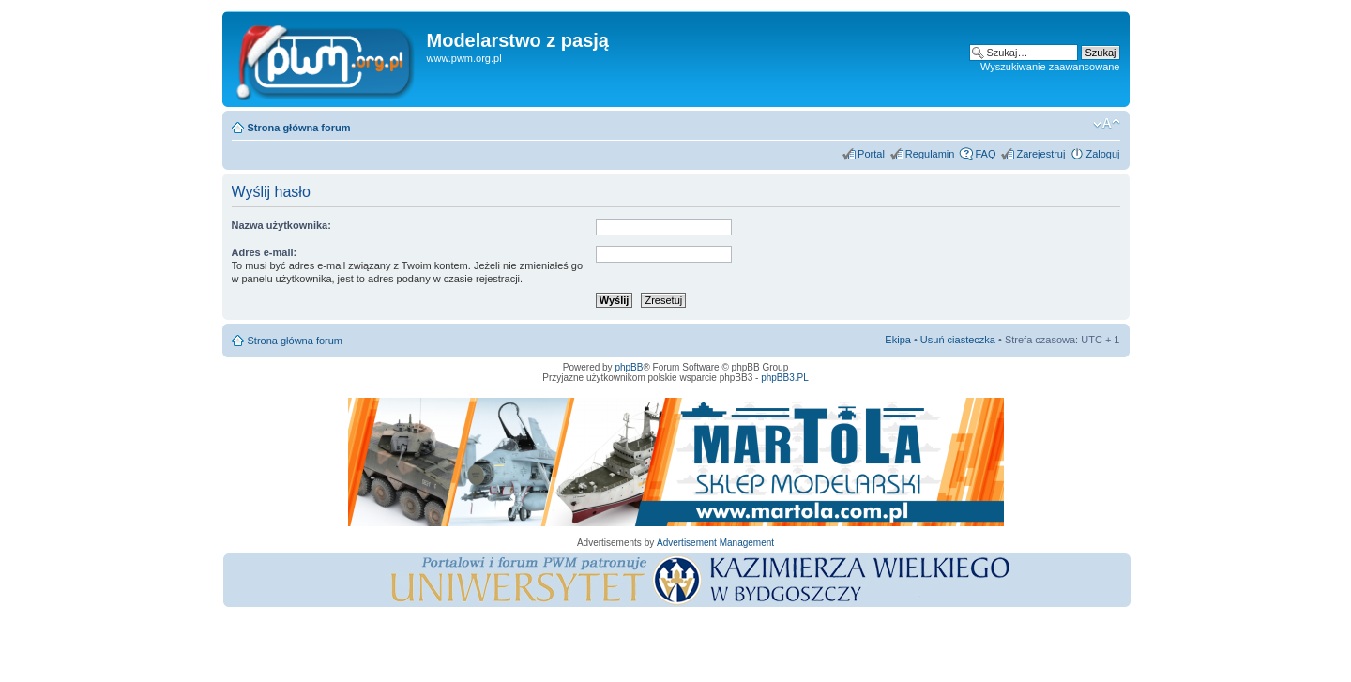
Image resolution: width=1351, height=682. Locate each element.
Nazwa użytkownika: (281, 225)
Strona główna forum (299, 127)
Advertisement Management (715, 543)
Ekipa (898, 339)
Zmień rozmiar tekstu (1106, 123)
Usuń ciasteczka (957, 339)
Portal (871, 153)
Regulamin (930, 153)
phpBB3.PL (785, 377)
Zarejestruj (1040, 153)
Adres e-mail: (264, 252)
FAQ (985, 153)
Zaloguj (1102, 153)
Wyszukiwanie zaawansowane (1049, 66)
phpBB (629, 367)
